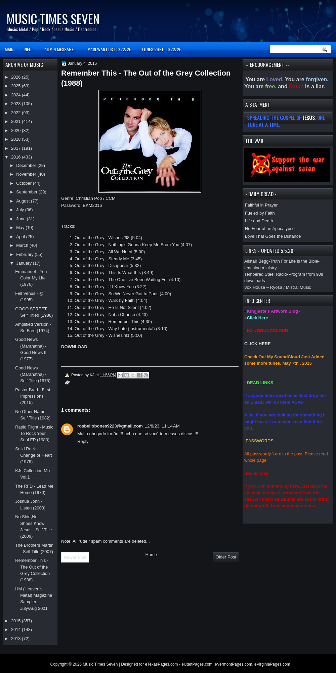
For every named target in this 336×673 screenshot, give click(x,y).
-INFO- (27, 49)
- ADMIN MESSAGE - (59, 49)
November (26, 174)
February (25, 254)
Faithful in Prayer (261, 205)
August (23, 201)
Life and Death (259, 220)
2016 (16, 157)
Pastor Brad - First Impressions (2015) (32, 396)
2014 (16, 629)
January (24, 263)
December (26, 165)
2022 (16, 112)
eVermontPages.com (233, 664)
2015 (16, 620)
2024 (16, 94)
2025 (16, 85)
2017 (16, 148)
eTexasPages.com (161, 664)
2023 (16, 103)
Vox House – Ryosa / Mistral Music (277, 287)
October (24, 183)
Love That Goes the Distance (273, 236)
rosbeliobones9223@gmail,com (110, 426)
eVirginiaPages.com (272, 664)
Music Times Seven (52, 18)
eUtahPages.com (196, 664)
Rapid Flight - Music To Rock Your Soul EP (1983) (34, 433)
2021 (16, 121)
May (21, 227)
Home (151, 554)
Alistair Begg (256, 261)
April (21, 236)
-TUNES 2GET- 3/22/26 (160, 49)
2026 (16, 77)
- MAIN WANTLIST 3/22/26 (108, 49)
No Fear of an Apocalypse (270, 228)
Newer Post (75, 557)
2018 (16, 139)
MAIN (9, 49)
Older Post (226, 556)
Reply (82, 441)
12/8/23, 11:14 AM (162, 426)
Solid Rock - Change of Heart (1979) (33, 455)
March (22, 245)
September (27, 191)
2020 (16, 130)
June (21, 218)
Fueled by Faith (260, 213)
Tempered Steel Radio (265, 274)
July (20, 209)
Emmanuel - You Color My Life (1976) (31, 278)
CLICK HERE (257, 343)
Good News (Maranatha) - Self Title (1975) (32, 374)
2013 (16, 638)
